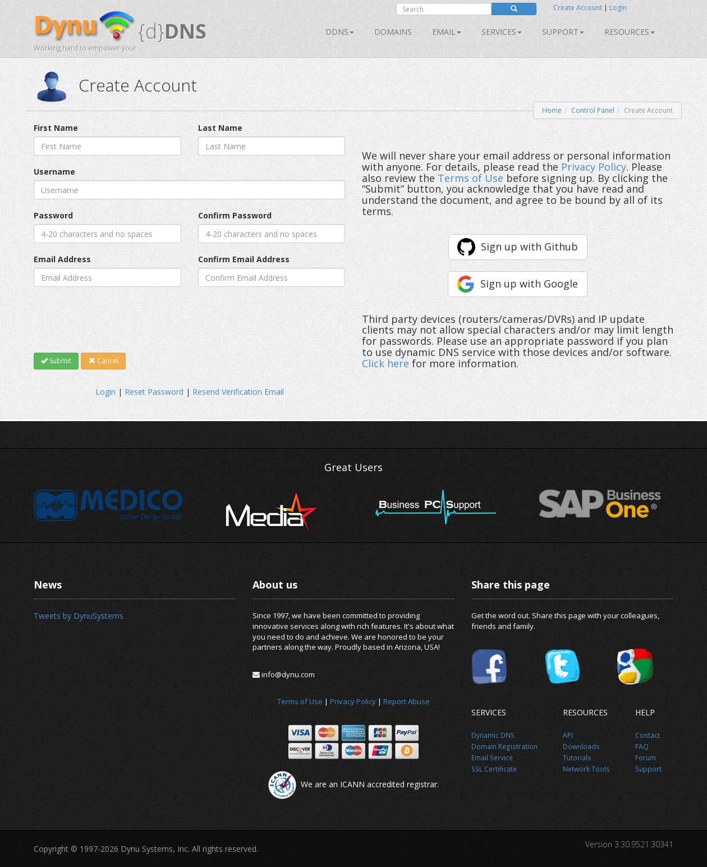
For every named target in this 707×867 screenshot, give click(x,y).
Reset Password (154, 391)
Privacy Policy (593, 167)
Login (618, 7)
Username (54, 171)
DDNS (339, 31)
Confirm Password (235, 215)
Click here (385, 363)
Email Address (62, 259)
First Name (56, 127)
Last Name (220, 127)
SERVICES (501, 31)
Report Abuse (406, 701)
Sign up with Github (529, 246)
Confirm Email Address (244, 259)
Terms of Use (470, 178)
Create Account (577, 7)
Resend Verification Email (238, 391)
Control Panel (592, 110)
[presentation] (119, 319)
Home (552, 110)
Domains (393, 31)
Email (446, 31)
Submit (56, 361)
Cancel (103, 361)
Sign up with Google (529, 283)
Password (53, 215)
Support (563, 31)
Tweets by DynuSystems (78, 615)
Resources (629, 31)
